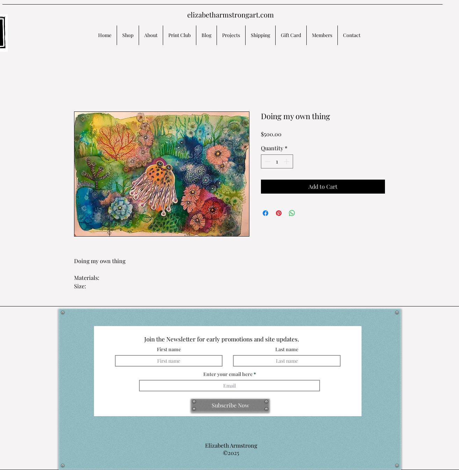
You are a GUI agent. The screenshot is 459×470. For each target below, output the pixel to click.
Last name (286, 349)
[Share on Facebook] (265, 213)
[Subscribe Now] (230, 405)
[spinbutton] (277, 161)
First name (169, 349)
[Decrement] (267, 161)
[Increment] (287, 161)
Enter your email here (228, 374)
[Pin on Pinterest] (279, 213)
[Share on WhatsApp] (292, 213)
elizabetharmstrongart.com (230, 14)
